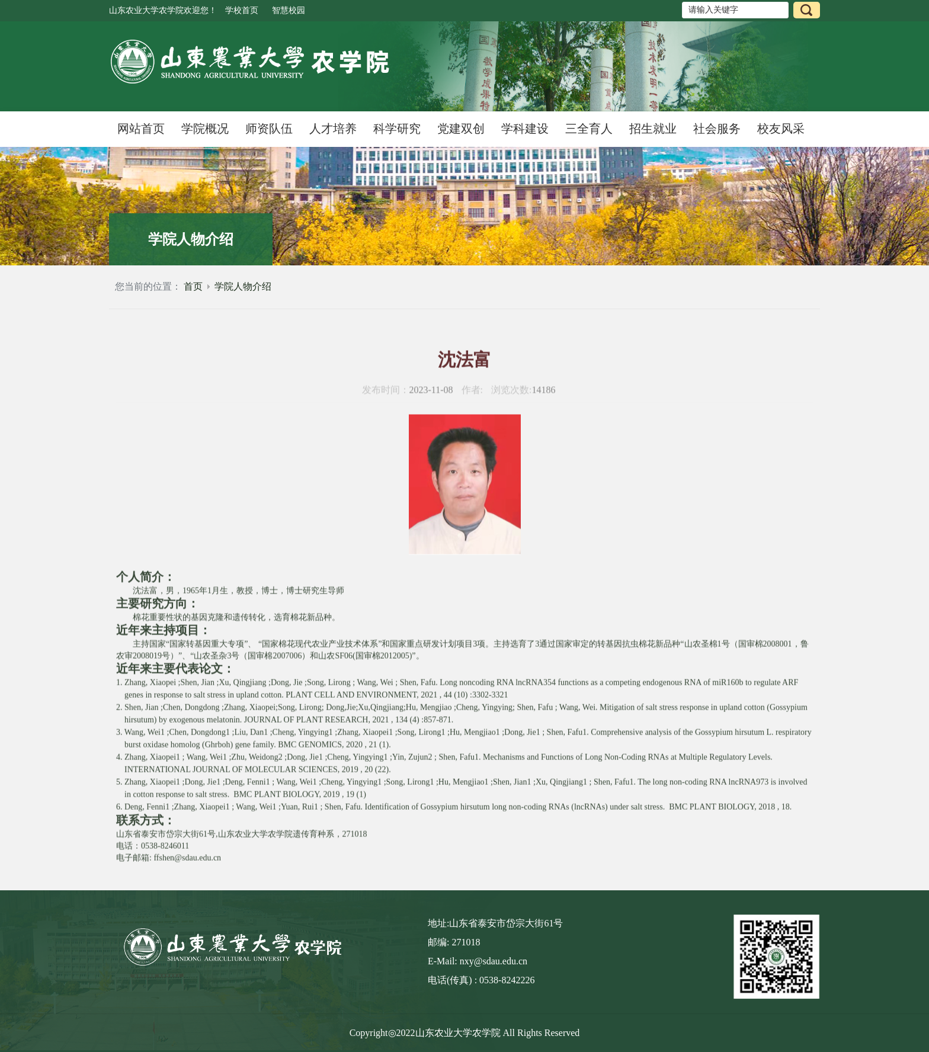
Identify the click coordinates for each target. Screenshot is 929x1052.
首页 (193, 286)
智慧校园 (288, 10)
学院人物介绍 (242, 286)
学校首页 (241, 10)
